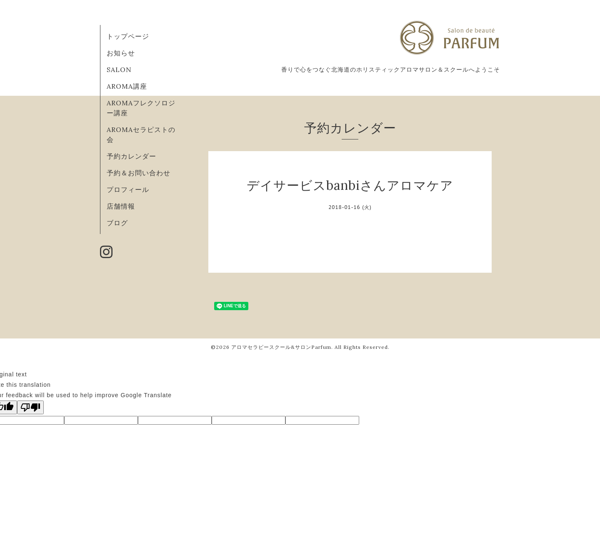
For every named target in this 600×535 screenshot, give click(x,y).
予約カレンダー (131, 156)
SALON (119, 69)
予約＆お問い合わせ (138, 173)
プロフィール (128, 189)
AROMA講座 (127, 86)
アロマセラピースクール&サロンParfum (281, 347)
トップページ (128, 36)
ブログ (117, 223)
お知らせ (121, 53)
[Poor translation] (30, 407)
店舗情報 (121, 206)
